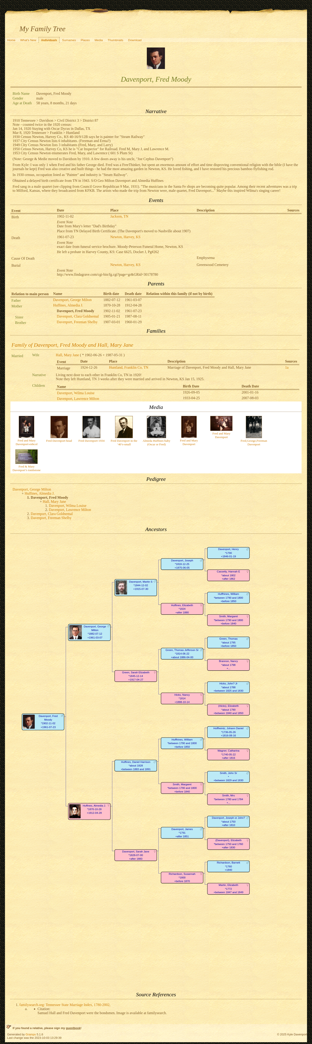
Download (134, 40)
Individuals (49, 40)
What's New (28, 40)
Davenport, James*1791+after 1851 (182, 833)
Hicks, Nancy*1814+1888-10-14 (182, 698)
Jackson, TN (119, 216)
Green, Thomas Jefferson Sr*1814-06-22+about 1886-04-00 (181, 653)
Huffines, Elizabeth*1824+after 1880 (182, 609)
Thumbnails (115, 40)
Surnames (69, 40)
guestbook (73, 1028)
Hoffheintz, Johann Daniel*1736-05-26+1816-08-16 (228, 732)
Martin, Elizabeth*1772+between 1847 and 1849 (228, 889)
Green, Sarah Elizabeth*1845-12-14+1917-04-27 (135, 676)
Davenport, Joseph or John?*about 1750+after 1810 (228, 821)
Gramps (31, 1034)
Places (85, 40)
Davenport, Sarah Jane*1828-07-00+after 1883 (135, 855)
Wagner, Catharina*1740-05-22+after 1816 (228, 754)
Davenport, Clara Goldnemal (78, 316)
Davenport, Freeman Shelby (77, 322)
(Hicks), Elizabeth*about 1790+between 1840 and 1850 (228, 710)
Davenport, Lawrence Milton (78, 399)
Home (11, 40)
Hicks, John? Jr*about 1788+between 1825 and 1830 (228, 687)
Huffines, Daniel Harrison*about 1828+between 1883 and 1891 (135, 765)
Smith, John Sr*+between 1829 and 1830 (228, 777)
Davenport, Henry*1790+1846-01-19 (228, 553)
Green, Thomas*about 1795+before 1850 (228, 642)
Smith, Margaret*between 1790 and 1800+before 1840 (228, 620)
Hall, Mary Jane (67, 355)
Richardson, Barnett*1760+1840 (228, 866)
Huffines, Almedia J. (68, 305)
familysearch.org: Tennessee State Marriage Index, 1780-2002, (65, 1005)
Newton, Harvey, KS (125, 237)
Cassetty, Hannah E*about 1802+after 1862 (228, 575)
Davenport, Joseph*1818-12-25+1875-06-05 (182, 564)
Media (98, 40)
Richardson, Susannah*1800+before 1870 (182, 877)
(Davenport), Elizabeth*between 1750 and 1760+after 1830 (228, 844)
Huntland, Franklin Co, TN (128, 367)
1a (286, 367)
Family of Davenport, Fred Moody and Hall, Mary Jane (72, 345)
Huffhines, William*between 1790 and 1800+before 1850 (228, 598)
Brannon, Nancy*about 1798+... (228, 665)
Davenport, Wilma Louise (75, 393)
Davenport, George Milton (72, 300)
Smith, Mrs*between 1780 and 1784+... (228, 799)
